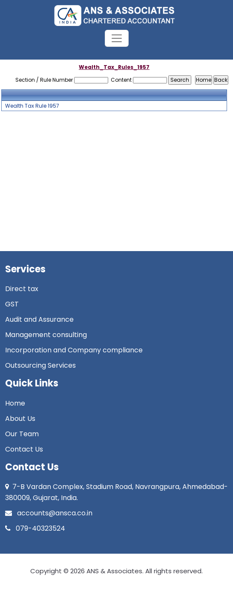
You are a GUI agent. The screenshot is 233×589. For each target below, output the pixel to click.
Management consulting (46, 335)
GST (12, 304)
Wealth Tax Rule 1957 (32, 106)
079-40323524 (35, 528)
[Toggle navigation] (117, 38)
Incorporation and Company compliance (74, 350)
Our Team (22, 434)
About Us (20, 418)
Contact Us (24, 449)
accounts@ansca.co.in (48, 513)
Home (15, 403)
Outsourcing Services (40, 365)
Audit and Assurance (39, 319)
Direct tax (21, 289)
